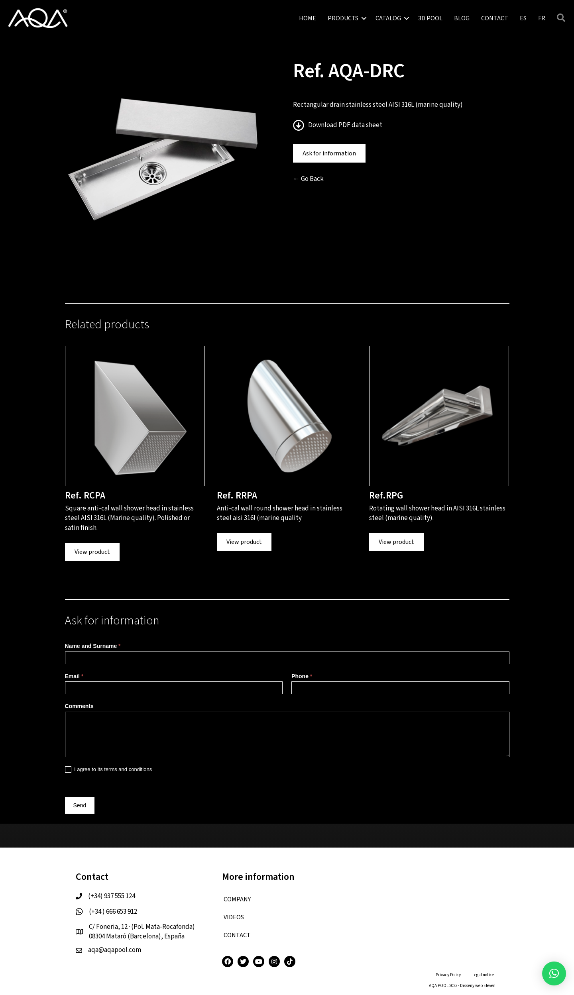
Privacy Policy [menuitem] (448, 975)
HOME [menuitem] (307, 18)
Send (79, 805)
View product (92, 552)
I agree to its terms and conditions (108, 769)
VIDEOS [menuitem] (234, 917)
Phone (301, 676)
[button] (364, 18)
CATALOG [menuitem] (388, 18)
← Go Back (308, 179)
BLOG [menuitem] (462, 18)
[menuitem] (523, 18)
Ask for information (329, 153)
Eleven (489, 986)
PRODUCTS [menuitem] (343, 18)
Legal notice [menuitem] (483, 975)
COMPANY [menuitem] (237, 899)
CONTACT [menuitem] (494, 18)
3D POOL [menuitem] (430, 18)
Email (74, 676)
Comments (79, 706)
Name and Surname (93, 646)
